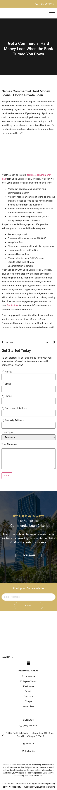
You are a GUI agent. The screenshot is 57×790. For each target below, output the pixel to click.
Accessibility (15, 787)
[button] (28, 663)
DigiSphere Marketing (45, 787)
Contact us (12, 305)
